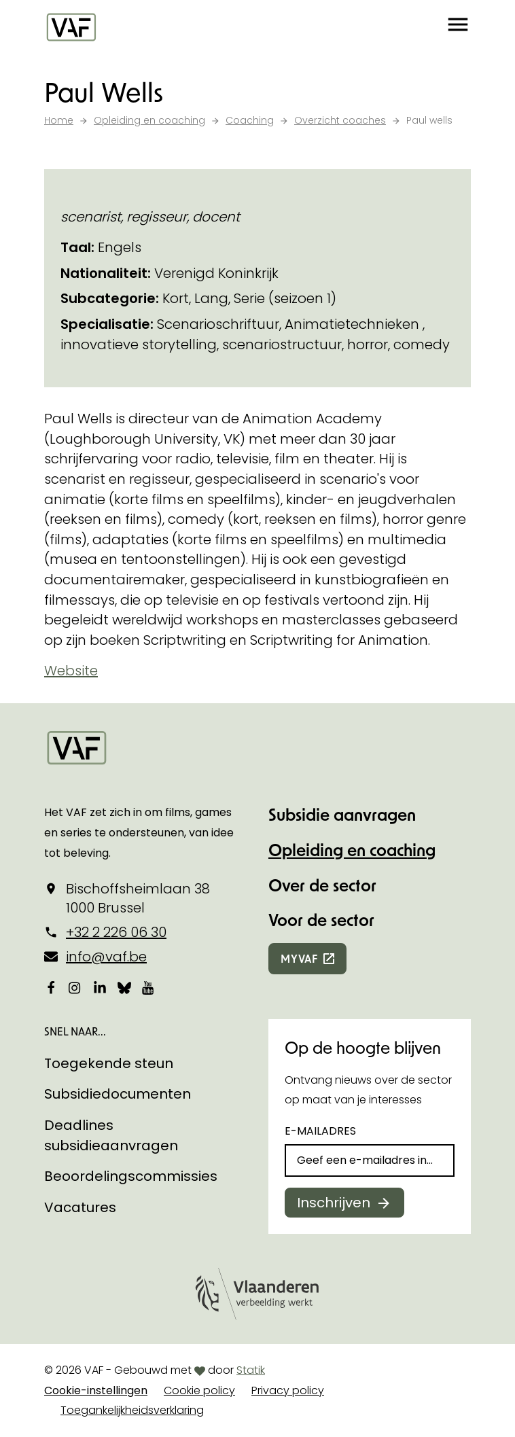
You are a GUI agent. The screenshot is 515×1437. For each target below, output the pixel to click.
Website (71, 670)
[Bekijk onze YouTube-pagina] (149, 987)
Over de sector (322, 885)
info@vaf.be (106, 956)
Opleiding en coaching (352, 849)
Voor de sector (321, 919)
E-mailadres (320, 1131)
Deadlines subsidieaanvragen (111, 1135)
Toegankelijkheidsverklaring (132, 1410)
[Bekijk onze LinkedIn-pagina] (100, 987)
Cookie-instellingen (95, 1390)
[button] (458, 27)
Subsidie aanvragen (342, 814)
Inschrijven (333, 1202)
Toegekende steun (108, 1063)
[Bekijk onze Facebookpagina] (51, 987)
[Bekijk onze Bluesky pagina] (124, 987)
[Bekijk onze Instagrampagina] (75, 987)
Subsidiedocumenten (117, 1093)
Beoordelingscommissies (130, 1176)
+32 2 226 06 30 (116, 932)
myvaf (299, 958)
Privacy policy (287, 1390)
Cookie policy (199, 1390)
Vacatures (80, 1207)
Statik (250, 1370)
